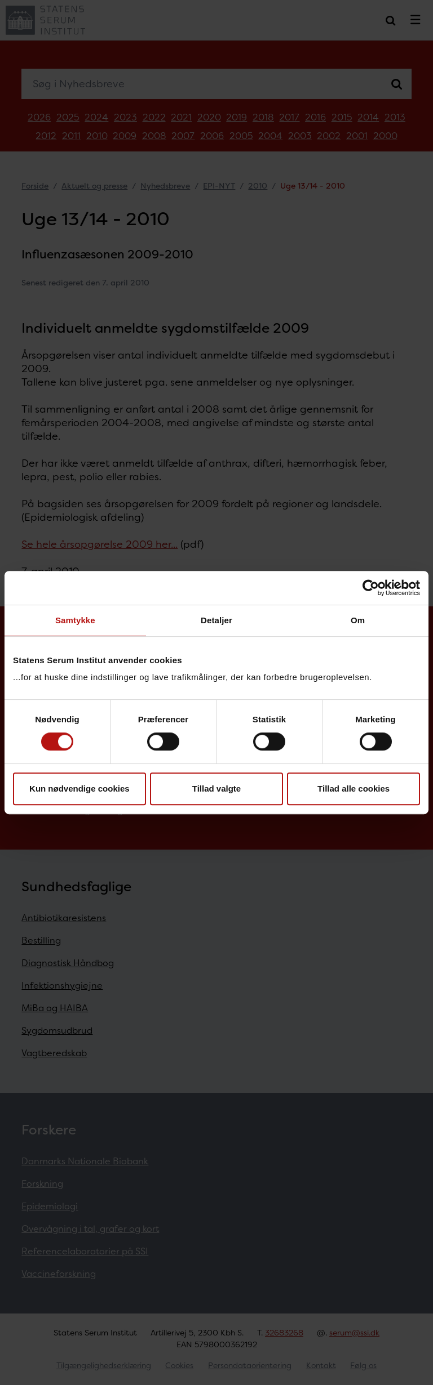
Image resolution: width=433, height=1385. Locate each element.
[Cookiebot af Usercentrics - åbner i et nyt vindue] (370, 587)
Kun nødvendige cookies (79, 788)
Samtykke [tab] (75, 620)
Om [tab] (358, 620)
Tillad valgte (216, 788)
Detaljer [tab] (216, 620)
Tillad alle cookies (353, 788)
